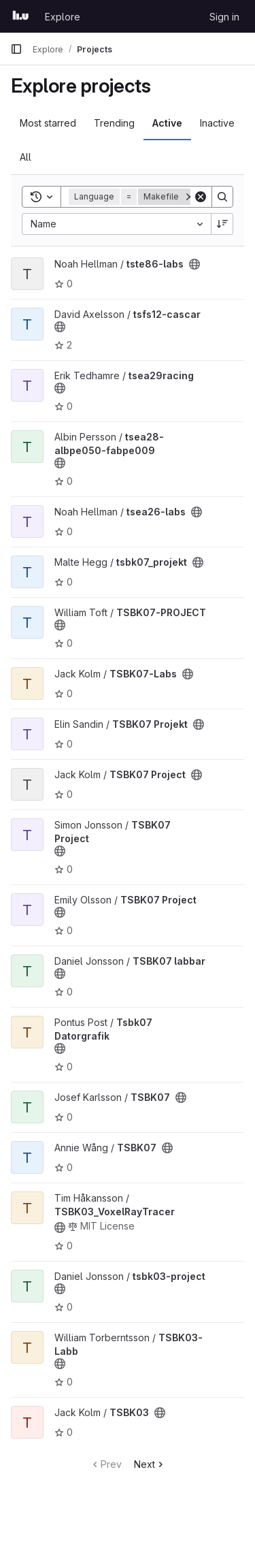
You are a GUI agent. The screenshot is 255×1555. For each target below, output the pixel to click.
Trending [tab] (114, 123)
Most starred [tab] (48, 123)
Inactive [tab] (217, 123)
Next (150, 1464)
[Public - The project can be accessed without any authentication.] (194, 264)
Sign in (224, 16)
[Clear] (200, 197)
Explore (62, 16)
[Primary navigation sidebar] (16, 49)
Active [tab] (167, 123)
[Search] (222, 197)
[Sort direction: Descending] (222, 224)
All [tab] (25, 157)
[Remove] (190, 197)
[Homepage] (20, 16)
